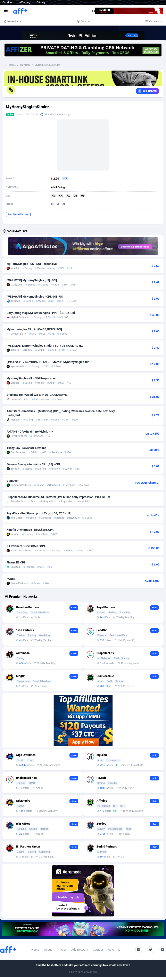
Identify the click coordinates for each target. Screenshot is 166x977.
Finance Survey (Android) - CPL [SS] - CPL (34, 464)
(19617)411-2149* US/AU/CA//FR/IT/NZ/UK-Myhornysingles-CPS (49, 362)
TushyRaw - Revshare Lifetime (26, 448)
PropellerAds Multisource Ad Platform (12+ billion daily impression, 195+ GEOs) (58, 497)
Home (12, 65)
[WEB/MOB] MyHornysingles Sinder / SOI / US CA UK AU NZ (45, 345)
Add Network (79, 949)
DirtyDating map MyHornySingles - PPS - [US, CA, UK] (41, 313)
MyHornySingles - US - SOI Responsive (32, 263)
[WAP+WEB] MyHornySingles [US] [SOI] (32, 280)
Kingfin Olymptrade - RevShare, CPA (30, 529)
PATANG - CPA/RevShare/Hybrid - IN (30, 431)
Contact (98, 949)
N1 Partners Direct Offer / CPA (26, 546)
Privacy (61, 949)
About (48, 949)
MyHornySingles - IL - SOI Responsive (31, 378)
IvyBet (11, 578)
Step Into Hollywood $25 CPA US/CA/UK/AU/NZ (37, 394)
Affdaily (41, 2)
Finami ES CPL (16, 562)
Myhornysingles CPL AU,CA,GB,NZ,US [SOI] (34, 329)
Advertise (114, 949)
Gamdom (12, 480)
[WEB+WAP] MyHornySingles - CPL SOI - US (35, 296)
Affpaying (24, 2)
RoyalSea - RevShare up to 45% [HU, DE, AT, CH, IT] (39, 513)
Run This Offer (18, 214)
